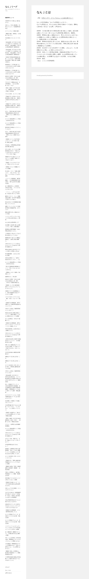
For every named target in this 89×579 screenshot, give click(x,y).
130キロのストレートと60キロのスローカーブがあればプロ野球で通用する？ (12, 245)
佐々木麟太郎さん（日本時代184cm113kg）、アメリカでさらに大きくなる (12, 187)
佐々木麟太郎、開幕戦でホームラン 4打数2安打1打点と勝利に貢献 (12, 533)
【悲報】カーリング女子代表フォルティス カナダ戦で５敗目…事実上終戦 (12, 140)
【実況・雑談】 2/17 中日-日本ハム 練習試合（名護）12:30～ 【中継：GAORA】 (13, 89)
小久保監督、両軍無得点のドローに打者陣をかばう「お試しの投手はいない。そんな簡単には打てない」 (12, 546)
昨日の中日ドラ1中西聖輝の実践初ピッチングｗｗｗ (13, 202)
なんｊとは (8, 570)
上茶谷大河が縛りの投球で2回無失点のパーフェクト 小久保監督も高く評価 (13, 340)
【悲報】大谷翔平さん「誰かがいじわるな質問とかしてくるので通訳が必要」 (12, 414)
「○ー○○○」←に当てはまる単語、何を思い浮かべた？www (12, 192)
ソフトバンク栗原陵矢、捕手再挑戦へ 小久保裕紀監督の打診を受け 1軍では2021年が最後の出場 (12, 181)
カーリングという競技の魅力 (12, 31)
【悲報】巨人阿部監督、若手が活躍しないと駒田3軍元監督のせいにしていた (13, 304)
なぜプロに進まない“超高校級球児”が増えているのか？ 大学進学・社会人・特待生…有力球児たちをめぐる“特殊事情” (13, 495)
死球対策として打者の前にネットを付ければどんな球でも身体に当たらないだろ (12, 66)
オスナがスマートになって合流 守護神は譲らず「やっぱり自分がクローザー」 (13, 396)
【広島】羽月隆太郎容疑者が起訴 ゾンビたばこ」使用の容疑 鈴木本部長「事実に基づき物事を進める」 (13, 59)
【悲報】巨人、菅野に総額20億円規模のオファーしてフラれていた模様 (12, 462)
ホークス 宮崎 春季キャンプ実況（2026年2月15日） (13, 429)
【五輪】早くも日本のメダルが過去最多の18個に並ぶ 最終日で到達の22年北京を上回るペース (12, 99)
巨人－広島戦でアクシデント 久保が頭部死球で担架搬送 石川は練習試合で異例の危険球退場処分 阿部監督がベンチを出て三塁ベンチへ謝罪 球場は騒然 (12, 388)
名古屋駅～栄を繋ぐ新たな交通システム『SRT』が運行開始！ (12, 225)
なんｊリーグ (11, 6)
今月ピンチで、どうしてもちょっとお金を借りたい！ (57, 18)
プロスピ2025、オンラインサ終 (13, 94)
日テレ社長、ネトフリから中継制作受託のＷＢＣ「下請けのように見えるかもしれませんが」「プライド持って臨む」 (12, 152)
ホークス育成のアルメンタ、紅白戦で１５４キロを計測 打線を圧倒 (12, 516)
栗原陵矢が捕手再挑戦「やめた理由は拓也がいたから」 (12, 230)
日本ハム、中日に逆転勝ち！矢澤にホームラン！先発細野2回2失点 (12, 26)
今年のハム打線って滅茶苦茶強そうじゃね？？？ (12, 309)
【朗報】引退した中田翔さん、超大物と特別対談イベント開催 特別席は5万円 (13, 552)
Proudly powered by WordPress (45, 75)
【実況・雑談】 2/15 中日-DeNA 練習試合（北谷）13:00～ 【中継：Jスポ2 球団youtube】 (13, 420)
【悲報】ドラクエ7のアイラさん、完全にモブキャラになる (12, 163)
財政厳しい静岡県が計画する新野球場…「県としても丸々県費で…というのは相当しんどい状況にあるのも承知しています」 (12, 451)
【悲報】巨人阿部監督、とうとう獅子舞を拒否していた (12, 510)
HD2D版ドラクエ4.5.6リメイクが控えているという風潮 (12, 478)
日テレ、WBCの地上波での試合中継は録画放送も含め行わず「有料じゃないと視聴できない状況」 (13, 114)
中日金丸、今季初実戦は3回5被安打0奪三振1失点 (12, 145)
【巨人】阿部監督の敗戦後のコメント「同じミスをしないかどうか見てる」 (12, 268)
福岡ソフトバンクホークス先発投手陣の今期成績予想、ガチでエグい (12, 208)
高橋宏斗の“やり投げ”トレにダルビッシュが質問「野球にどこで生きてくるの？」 (12, 158)
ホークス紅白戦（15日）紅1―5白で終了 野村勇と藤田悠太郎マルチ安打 (13, 366)
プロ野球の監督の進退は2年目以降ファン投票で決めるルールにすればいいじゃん (13, 558)
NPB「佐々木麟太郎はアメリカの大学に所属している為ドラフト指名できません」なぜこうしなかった (12, 347)
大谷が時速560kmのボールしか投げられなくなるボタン (12, 500)
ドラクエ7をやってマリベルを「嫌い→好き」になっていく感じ (12, 298)
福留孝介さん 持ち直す (11, 276)
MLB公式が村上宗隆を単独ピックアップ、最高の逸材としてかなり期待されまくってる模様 (12, 314)
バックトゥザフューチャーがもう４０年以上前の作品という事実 (12, 218)
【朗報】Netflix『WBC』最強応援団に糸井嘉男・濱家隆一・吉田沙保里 (13, 468)
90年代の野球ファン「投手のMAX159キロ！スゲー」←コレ (12, 258)
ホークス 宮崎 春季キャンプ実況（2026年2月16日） (13, 263)
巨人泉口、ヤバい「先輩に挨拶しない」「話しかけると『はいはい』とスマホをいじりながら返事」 (12, 173)
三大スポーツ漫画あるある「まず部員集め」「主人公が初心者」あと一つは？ (12, 83)
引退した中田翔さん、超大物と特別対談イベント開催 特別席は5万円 (12, 473)
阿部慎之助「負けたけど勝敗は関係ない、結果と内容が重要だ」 (12, 239)
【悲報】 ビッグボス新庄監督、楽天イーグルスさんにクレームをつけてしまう (12, 286)
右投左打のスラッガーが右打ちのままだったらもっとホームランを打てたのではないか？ (12, 505)
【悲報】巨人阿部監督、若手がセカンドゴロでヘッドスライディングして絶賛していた (12, 324)
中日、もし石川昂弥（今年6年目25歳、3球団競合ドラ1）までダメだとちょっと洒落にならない (13, 539)
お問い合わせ (8, 573)
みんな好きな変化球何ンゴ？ (12, 222)
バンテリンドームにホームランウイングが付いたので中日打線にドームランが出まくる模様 (12, 527)
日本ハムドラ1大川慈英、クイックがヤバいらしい (13, 489)
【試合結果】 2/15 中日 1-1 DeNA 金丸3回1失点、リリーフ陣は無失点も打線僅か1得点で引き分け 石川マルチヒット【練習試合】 (13, 378)
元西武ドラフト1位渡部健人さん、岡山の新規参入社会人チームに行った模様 (12, 292)
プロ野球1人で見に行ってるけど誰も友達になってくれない (13, 234)
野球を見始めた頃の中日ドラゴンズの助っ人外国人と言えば (12, 250)
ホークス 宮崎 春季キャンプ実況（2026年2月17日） (13, 119)
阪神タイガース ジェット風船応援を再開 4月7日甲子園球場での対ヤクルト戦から (12, 197)
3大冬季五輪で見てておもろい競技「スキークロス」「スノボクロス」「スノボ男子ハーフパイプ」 (13, 407)
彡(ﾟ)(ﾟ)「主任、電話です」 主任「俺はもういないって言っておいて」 (12, 440)
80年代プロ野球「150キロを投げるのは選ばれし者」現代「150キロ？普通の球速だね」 (12, 78)
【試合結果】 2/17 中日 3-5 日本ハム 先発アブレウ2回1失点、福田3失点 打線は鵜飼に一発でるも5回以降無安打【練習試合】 (13, 44)
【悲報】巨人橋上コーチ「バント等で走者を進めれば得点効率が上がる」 (12, 484)
